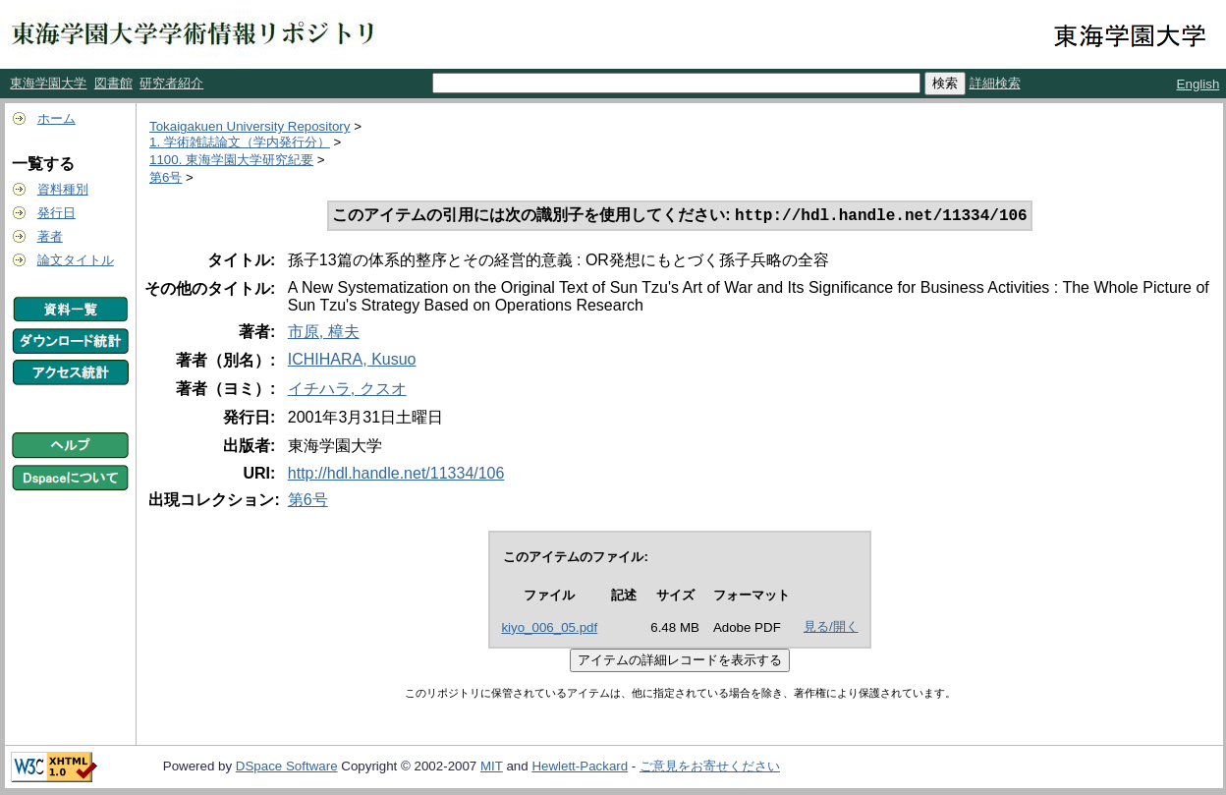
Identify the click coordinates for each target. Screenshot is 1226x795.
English (1198, 84)
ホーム (56, 118)
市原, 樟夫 (324, 333)
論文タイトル (75, 260)
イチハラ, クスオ (347, 390)
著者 (50, 236)
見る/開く (831, 628)
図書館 (113, 83)
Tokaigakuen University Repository (249, 126)
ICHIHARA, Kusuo (352, 361)
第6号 (165, 177)
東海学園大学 (48, 83)
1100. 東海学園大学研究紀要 (231, 159)
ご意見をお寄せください (710, 768)
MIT (491, 768)
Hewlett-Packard (579, 768)
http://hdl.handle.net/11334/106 (396, 475)
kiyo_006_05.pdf (549, 629)
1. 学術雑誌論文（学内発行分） (239, 142)
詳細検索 (995, 83)
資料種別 (62, 189)
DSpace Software (287, 768)
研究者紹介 (171, 83)
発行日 (56, 212)
